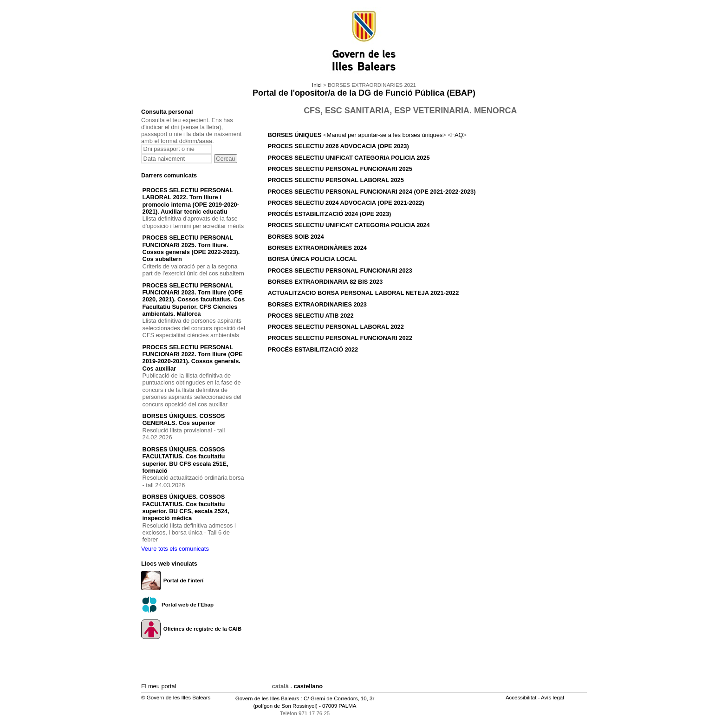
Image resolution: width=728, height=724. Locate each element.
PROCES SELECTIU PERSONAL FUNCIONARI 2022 (340, 337)
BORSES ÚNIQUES (295, 134)
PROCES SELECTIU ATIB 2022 (311, 315)
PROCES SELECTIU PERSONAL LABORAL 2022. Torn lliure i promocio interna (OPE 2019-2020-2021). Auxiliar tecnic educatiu (191, 201)
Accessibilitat (522, 697)
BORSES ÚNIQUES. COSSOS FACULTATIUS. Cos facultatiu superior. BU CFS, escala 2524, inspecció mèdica (186, 507)
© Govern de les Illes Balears (175, 697)
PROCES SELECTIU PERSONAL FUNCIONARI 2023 (340, 270)
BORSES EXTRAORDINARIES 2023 (317, 304)
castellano (308, 686)
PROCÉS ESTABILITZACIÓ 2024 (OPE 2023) (329, 213)
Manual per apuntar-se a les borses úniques (385, 134)
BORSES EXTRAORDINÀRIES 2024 (317, 247)
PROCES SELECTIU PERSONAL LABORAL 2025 (336, 179)
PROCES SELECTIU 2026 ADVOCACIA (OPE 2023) (338, 146)
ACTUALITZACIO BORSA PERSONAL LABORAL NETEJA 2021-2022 (363, 292)
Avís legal (553, 697)
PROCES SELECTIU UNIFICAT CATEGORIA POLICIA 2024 (349, 225)
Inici (316, 85)
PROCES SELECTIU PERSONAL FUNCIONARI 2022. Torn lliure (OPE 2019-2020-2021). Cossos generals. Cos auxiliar (193, 358)
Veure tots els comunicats (175, 548)
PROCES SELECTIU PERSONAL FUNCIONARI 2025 (340, 168)
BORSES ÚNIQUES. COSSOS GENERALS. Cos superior (184, 419)
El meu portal (158, 686)
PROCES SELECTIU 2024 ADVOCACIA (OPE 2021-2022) (346, 202)
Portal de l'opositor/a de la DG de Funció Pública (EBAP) (364, 93)
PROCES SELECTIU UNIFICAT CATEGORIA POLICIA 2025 (349, 157)
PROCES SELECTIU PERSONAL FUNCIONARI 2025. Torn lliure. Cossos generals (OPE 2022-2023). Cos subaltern (191, 248)
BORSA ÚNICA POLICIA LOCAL (312, 258)
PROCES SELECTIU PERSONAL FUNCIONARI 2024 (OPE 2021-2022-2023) (372, 191)
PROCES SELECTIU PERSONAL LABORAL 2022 (336, 326)
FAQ (457, 134)
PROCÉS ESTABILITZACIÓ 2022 (313, 349)
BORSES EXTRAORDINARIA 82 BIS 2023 (325, 281)
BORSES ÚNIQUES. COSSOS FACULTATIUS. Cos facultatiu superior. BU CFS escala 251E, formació (185, 460)
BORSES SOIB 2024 (296, 236)
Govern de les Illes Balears (267, 698)
